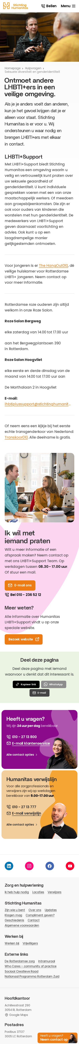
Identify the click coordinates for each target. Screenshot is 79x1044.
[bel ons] (21, 806)
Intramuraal (46, 961)
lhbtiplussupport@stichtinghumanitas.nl (38, 404)
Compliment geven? (40, 915)
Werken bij (12, 943)
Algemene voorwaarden (22, 925)
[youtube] (70, 866)
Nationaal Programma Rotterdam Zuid (32, 976)
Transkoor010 (16, 437)
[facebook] (49, 866)
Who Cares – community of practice (31, 966)
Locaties (38, 892)
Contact (34, 920)
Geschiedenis (14, 920)
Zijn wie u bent (15, 910)
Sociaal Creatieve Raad (21, 971)
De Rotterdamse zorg (20, 961)
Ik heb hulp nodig (17, 892)
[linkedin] (9, 866)
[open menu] (68, 6)
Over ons (35, 910)
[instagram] (29, 866)
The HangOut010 (53, 265)
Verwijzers (54, 892)
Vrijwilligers (30, 943)
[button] (57, 1038)
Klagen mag (13, 915)
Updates (51, 910)
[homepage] (15, 5)
